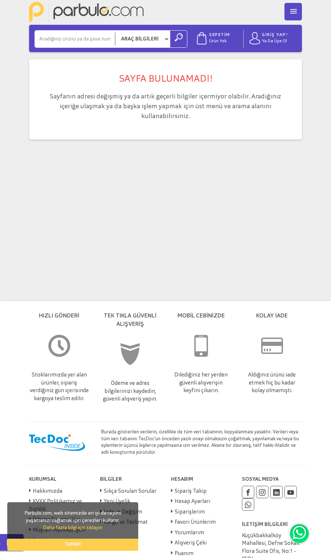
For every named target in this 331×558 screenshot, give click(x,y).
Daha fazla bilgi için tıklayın (73, 527)
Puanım (184, 554)
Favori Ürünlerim (195, 522)
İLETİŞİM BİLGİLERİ (265, 524)
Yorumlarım (189, 533)
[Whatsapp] (248, 504)
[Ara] (75, 39)
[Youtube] (290, 492)
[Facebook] (248, 492)
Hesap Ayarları (192, 501)
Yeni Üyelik (117, 501)
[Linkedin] (276, 492)
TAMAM (73, 544)
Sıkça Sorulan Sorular (130, 491)
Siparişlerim (190, 512)
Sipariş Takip (191, 491)
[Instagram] (262, 492)
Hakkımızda (47, 491)
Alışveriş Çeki (191, 543)
